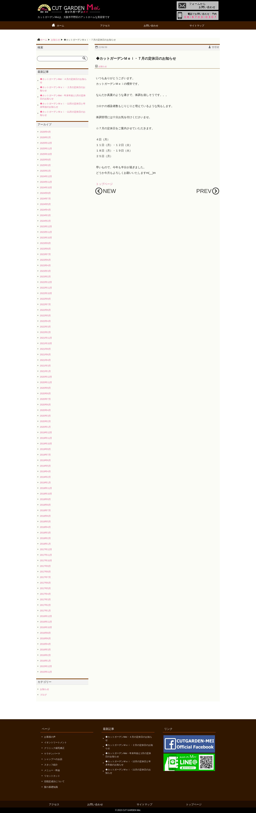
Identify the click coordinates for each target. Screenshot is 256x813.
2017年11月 (46, 555)
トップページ (104, 184)
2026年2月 (45, 137)
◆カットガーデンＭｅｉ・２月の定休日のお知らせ (62, 89)
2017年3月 (45, 599)
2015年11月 (46, 672)
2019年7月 (45, 454)
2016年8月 (45, 633)
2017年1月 (45, 610)
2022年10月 (46, 293)
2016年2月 (45, 655)
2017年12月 (46, 549)
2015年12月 (46, 666)
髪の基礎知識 (51, 787)
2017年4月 (45, 594)
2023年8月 (45, 248)
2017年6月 (45, 582)
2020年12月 (46, 376)
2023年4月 (45, 265)
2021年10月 (46, 343)
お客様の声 (49, 737)
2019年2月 (45, 477)
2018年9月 (45, 499)
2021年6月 (45, 354)
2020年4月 (45, 410)
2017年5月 (45, 588)
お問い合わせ (151, 25)
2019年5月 (45, 466)
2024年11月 (46, 182)
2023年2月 (45, 276)
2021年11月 (46, 337)
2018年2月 (45, 538)
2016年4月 (45, 644)
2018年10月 (46, 493)
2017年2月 (45, 605)
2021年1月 (45, 371)
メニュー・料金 (52, 770)
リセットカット (52, 776)
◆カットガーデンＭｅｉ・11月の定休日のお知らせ (62, 113)
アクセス (105, 25)
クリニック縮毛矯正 (54, 748)
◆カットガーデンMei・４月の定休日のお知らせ (63, 81)
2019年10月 (46, 443)
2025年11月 (46, 148)
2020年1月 (45, 427)
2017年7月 (45, 577)
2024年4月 (45, 209)
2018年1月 (45, 543)
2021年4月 (45, 360)
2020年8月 (45, 393)
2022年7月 (45, 304)
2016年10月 (46, 627)
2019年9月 (45, 449)
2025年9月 (45, 159)
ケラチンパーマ (52, 753)
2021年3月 (45, 365)
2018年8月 (45, 504)
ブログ (43, 694)
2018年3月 (45, 532)
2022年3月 (45, 326)
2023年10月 (46, 237)
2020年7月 (45, 399)
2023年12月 (46, 226)
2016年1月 (45, 660)
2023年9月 (45, 243)
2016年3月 (45, 649)
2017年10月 (46, 560)
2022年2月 (45, 332)
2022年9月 (45, 299)
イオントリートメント (55, 742)
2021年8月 (45, 349)
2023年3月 (45, 271)
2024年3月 (45, 215)
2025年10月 (46, 154)
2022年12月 (46, 282)
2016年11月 (46, 621)
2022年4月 (45, 321)
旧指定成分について (54, 781)
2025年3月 (45, 165)
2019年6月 (45, 460)
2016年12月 (46, 616)
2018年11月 (46, 488)
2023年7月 (45, 254)
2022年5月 (45, 315)
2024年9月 (45, 193)
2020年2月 (45, 421)
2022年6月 (45, 310)
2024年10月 (46, 187)
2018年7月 (45, 510)
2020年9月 (45, 388)
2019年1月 (45, 482)
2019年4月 (45, 471)
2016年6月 (45, 638)
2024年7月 (45, 198)
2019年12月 (46, 432)
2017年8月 (45, 571)
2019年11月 (46, 438)
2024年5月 (45, 204)
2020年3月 (45, 415)
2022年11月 (46, 287)
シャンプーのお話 (53, 759)
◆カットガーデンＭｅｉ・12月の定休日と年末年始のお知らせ (62, 105)
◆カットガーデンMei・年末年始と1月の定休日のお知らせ (63, 97)
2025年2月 (45, 170)
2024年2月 (45, 221)
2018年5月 (45, 521)
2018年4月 (45, 527)
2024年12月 (46, 176)
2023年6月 (45, 260)
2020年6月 (45, 404)
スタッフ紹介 (51, 764)
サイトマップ (197, 25)
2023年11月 (46, 232)
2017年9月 (45, 566)
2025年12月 (46, 143)
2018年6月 (45, 516)
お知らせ (102, 66)
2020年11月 (46, 382)
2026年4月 (45, 131)
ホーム (60, 25)
